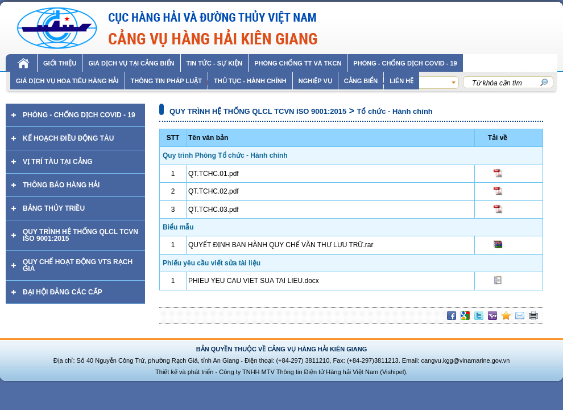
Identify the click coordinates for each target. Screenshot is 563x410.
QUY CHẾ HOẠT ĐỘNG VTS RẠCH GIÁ (78, 265)
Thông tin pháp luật (166, 80)
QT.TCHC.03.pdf (213, 210)
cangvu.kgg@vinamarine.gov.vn (465, 360)
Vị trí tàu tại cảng (58, 162)
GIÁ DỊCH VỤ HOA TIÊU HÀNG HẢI (67, 80)
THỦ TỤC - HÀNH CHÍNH (250, 80)
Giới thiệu (59, 63)
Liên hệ (401, 80)
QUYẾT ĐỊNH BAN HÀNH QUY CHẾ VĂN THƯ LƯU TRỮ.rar (281, 245)
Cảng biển (361, 80)
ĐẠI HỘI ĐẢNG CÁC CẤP (62, 292)
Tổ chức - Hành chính (395, 111)
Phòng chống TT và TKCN (297, 63)
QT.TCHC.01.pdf (213, 174)
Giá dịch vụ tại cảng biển (131, 63)
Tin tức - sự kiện (215, 63)
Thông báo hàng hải (61, 185)
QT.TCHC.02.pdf (213, 191)
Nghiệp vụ (315, 80)
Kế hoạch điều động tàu (68, 138)
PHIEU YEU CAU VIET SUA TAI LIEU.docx (253, 281)
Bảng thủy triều (54, 208)
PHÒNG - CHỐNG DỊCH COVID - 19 (405, 63)
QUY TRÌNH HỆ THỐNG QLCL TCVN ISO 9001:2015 (80, 235)
